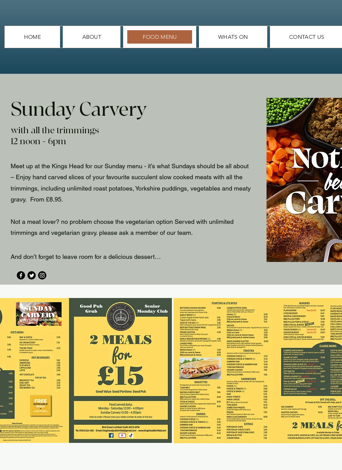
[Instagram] (42, 275)
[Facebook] (21, 275)
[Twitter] (31, 275)
